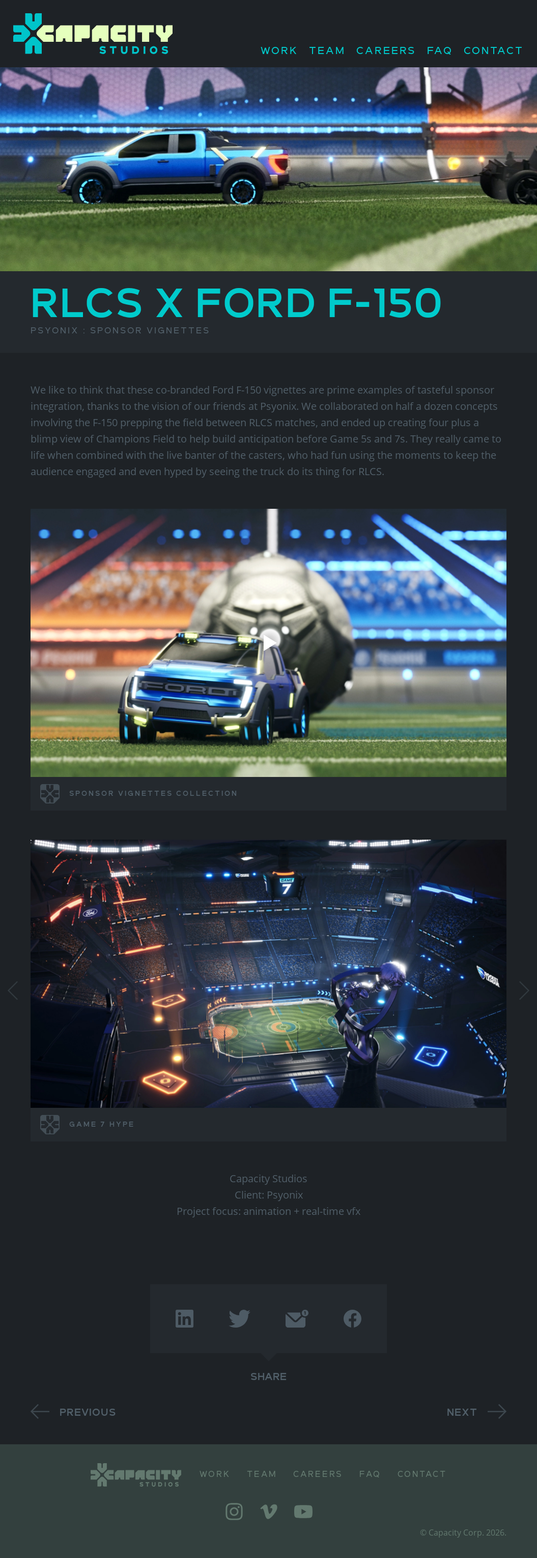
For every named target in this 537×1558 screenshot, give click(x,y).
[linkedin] (184, 1319)
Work (279, 51)
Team (327, 51)
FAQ (440, 51)
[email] (297, 1319)
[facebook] (352, 1319)
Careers (386, 51)
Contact (494, 51)
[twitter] (239, 1319)
